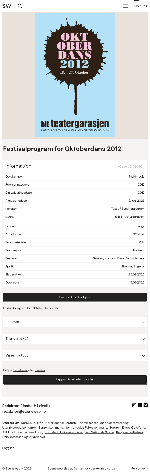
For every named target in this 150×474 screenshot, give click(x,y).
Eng (145, 6)
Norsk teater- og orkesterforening (104, 423)
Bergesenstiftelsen (129, 432)
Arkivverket (37, 437)
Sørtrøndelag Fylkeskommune (86, 427)
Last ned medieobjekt (74, 297)
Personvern (139, 468)
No (136, 6)
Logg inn (8, 448)
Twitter (40, 370)
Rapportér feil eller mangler (75, 379)
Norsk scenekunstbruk (62, 423)
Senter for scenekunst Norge (94, 468)
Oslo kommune (12, 437)
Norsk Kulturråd (32, 423)
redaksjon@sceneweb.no (24, 411)
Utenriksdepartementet (19, 427)
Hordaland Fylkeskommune (63, 432)
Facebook (20, 370)
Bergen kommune (51, 427)
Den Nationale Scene (99, 432)
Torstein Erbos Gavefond (127, 427)
